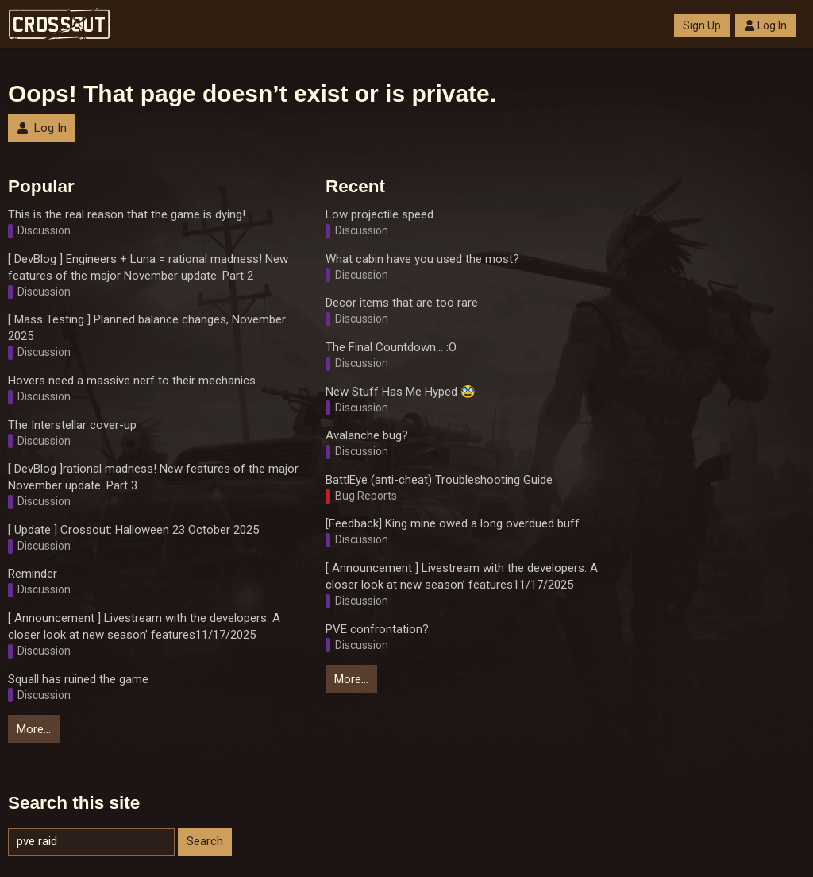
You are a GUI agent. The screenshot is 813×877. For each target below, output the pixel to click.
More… (34, 729)
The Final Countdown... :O (391, 347)
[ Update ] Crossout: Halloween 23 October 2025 (133, 530)
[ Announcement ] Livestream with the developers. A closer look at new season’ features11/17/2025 (144, 626)
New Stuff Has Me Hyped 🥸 (401, 391)
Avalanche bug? (367, 435)
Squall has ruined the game (78, 679)
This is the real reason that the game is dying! (126, 214)
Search (205, 841)
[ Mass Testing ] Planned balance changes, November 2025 (147, 327)
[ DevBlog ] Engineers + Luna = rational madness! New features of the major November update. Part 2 (148, 267)
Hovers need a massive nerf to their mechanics (132, 380)
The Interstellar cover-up (72, 425)
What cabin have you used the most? (422, 259)
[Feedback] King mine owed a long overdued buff (453, 523)
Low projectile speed (379, 214)
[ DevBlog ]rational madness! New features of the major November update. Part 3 (153, 477)
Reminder (32, 573)
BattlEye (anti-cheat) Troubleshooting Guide (439, 480)
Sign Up (702, 25)
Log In (765, 25)
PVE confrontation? (377, 629)
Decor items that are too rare (402, 303)
